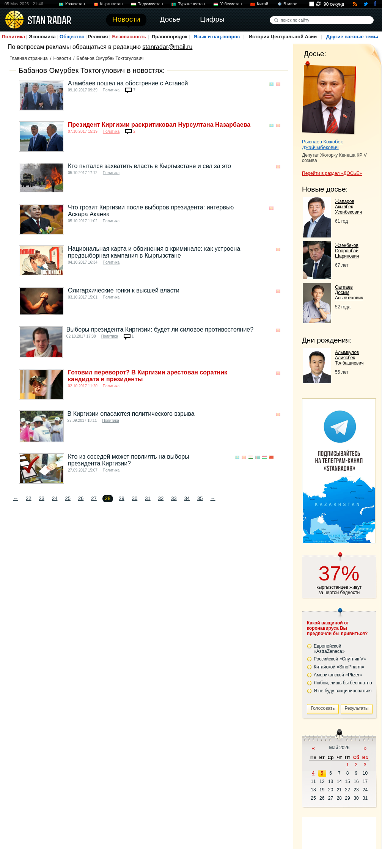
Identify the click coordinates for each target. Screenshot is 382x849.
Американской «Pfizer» (338, 675)
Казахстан (75, 4)
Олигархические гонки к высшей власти (123, 290)
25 (67, 498)
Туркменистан (191, 4)
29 (121, 498)
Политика (13, 36)
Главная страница (28, 58)
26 (80, 498)
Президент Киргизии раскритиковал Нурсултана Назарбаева (159, 124)
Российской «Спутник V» (340, 659)
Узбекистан (231, 4)
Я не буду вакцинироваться (343, 690)
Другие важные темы (352, 36)
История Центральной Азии (283, 36)
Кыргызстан (111, 4)
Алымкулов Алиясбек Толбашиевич (349, 358)
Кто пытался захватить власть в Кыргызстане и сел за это (149, 166)
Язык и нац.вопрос (217, 36)
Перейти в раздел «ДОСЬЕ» (332, 173)
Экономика (42, 36)
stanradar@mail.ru (168, 47)
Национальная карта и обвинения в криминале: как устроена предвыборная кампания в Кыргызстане (154, 252)
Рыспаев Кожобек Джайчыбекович (322, 144)
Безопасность (129, 36)
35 (200, 498)
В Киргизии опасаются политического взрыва (131, 413)
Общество (72, 36)
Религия (98, 36)
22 (28, 498)
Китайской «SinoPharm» (339, 667)
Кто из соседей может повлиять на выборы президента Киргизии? (128, 460)
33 (173, 498)
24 (54, 498)
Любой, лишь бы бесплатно (343, 682)
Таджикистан (150, 4)
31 (147, 498)
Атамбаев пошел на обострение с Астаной (128, 83)
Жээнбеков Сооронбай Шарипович (347, 251)
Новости (62, 58)
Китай (262, 4)
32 (160, 498)
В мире (290, 4)
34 (187, 498)
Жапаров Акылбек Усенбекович (348, 207)
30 (134, 498)
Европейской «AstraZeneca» (329, 648)
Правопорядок (169, 36)
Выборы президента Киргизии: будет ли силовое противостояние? (159, 329)
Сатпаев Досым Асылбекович (349, 292)
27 (93, 498)
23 (41, 498)
